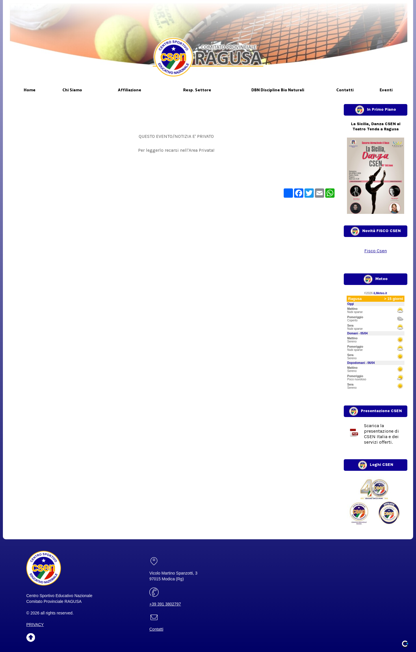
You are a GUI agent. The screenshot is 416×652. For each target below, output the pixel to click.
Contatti (156, 629)
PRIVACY (35, 624)
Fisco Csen (375, 250)
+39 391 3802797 (165, 604)
